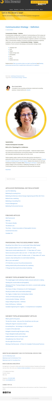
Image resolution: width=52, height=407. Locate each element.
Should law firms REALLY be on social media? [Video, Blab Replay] (23, 245)
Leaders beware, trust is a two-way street (17, 336)
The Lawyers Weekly (11, 223)
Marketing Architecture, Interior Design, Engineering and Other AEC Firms (25, 196)
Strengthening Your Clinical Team (14, 339)
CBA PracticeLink (10, 218)
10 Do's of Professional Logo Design (15, 296)
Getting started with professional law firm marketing (19, 265)
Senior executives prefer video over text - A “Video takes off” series (24, 253)
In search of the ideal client (13, 329)
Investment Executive (11, 230)
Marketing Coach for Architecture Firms (12, 358)
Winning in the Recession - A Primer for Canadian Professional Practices (25, 344)
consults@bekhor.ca (10, 380)
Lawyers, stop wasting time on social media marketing (20, 258)
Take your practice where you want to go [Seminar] (25, 63)
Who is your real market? (12, 260)
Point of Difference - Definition (14, 304)
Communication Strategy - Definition (19, 77)
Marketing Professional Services (14, 206)
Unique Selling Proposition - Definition (16, 301)
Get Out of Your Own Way (39, 2)
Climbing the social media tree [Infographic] (17, 282)
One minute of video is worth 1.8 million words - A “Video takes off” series (25, 255)
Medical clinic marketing (12, 198)
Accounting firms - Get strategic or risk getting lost (19, 326)
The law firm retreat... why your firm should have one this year (22, 321)
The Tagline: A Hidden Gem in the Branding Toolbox (19, 294)
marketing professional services (17, 76)
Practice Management (11, 203)
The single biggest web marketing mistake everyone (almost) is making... (25, 280)
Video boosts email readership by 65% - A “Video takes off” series (23, 250)
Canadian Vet (9, 233)
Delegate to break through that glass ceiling (17, 331)
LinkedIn (28, 90)
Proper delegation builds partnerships (16, 334)
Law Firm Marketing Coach (9, 356)
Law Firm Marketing (11, 191)
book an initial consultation (24, 368)
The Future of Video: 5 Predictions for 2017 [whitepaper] (20, 289)
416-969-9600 (39, 5)
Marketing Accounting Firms (13, 193)
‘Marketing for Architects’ (31, 162)
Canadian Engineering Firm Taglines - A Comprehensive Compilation (24, 306)
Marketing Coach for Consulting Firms (11, 360)
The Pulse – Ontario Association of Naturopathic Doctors (21, 228)
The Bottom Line (10, 225)
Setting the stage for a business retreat (16, 324)
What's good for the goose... (13, 318)
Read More (8, 169)
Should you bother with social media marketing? (18, 291)
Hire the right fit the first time (13, 341)
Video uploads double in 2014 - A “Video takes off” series (21, 247)
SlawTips (8, 220)
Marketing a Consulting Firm (13, 201)
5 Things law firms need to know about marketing (19, 268)
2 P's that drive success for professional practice (19, 263)
